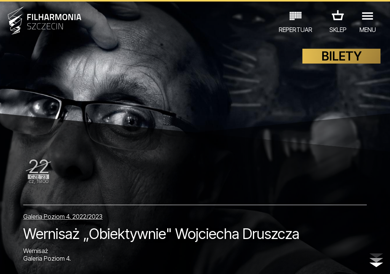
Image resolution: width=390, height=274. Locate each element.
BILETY (341, 56)
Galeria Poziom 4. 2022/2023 (62, 216)
